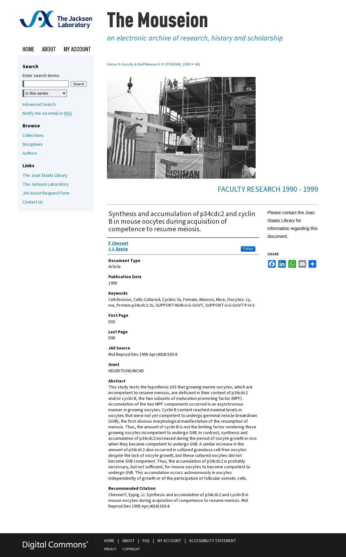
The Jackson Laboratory (45, 184)
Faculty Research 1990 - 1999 (268, 189)
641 (197, 64)
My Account (169, 541)
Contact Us (32, 202)
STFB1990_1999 (177, 64)
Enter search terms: (41, 76)
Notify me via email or (47, 113)
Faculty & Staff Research (140, 64)
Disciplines (32, 144)
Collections (33, 135)
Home (112, 64)
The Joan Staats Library (44, 175)
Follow (248, 249)
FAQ (146, 541)
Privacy (110, 549)
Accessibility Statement (212, 541)
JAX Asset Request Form (45, 193)
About (128, 541)
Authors (29, 153)
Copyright (131, 549)
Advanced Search (39, 104)
